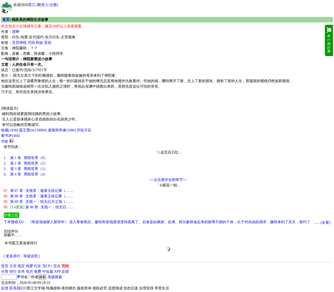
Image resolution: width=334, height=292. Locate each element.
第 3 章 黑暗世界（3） (25, 169)
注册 (53, 5)
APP (57, 271)
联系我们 (16, 288)
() (9, 130)
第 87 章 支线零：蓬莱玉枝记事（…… (38, 191)
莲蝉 (15, 32)
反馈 (65, 271)
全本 (21, 271)
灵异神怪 (19, 43)
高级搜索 (54, 277)
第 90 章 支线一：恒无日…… (39, 207)
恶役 (47, 43)
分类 (4, 271)
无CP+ (47, 266)
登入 (45, 5)
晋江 (31, 5)
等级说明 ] (31, 256)
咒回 (31, 43)
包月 (29, 271)
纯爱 (29, 266)
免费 (37, 271)
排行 (13, 271)
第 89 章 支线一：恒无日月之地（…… (38, 202)
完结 (65, 266)
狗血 (39, 43)
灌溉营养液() (62, 130)
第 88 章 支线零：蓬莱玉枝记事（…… (38, 196)
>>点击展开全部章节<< (168, 180)
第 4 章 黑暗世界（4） (25, 174)
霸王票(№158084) (33, 130)
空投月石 (84, 130)
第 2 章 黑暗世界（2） (25, 163)
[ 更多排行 (12, 256)
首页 (6, 20)
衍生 (37, 266)
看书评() (10, 136)
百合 (57, 266)
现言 (21, 266)
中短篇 (47, 271)
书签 (4, 141)
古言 (13, 266)
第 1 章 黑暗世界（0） (25, 158)
